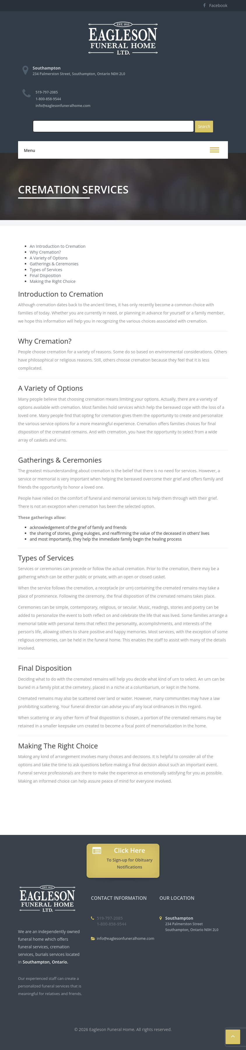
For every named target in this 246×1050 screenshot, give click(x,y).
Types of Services (46, 269)
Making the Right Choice (52, 281)
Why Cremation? (45, 252)
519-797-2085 (47, 92)
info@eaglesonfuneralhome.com (63, 105)
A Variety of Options (49, 258)
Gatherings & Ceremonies (54, 264)
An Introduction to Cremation (57, 246)
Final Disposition (45, 275)
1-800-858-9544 (48, 98)
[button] (214, 149)
